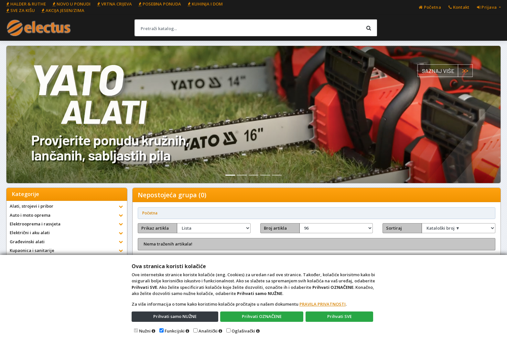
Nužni (145, 331)
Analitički (208, 331)
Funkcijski (175, 331)
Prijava (487, 7)
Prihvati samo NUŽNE (175, 316)
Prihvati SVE (339, 316)
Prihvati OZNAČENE (262, 316)
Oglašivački (243, 331)
